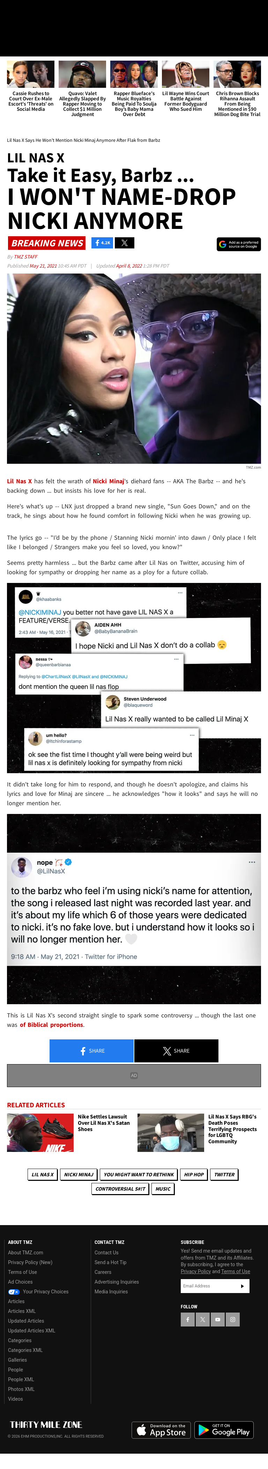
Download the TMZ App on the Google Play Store (224, 1430)
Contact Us (107, 1252)
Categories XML (25, 1350)
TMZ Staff (25, 257)
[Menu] (10, 46)
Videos (15, 1399)
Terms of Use (22, 1272)
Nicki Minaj (78, 1174)
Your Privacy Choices (38, 1291)
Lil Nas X (42, 1174)
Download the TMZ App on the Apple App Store (161, 1430)
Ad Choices (20, 1282)
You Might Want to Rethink (138, 1174)
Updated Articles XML (31, 1330)
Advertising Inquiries (117, 1282)
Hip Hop (193, 1174)
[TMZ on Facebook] (11, 11)
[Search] (258, 46)
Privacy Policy (196, 1271)
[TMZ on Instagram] (61, 11)
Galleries (17, 1360)
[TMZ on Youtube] (44, 11)
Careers (103, 1272)
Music (162, 1188)
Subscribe (243, 1286)
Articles (16, 1301)
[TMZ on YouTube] (218, 1319)
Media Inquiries (111, 1291)
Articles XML (22, 1311)
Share (92, 1051)
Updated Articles (26, 1321)
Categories (19, 1340)
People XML (21, 1379)
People (15, 1369)
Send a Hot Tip (110, 1262)
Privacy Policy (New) (30, 1262)
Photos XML (21, 1389)
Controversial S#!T (120, 1188)
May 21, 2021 (43, 266)
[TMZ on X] (28, 11)
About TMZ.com (25, 1252)
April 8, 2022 (129, 266)
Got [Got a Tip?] (23, 29)
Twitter (224, 1174)
